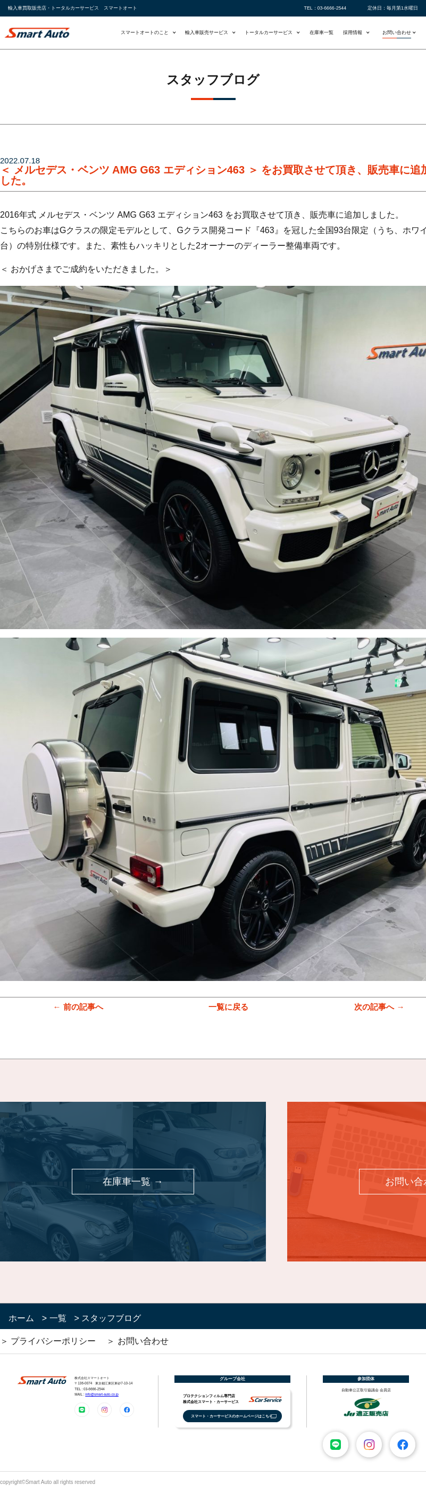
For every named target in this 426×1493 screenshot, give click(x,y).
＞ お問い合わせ (137, 1341)
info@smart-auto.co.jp (102, 1394)
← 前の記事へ (78, 1007)
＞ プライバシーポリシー (48, 1341)
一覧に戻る (228, 1007)
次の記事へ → (379, 1007)
